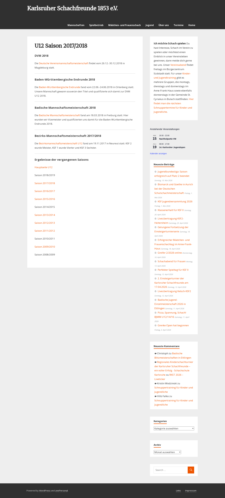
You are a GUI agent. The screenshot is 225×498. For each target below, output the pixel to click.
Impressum (190, 490)
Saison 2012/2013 (45, 222)
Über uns (164, 25)
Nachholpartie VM (167, 139)
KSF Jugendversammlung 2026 (175, 201)
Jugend (150, 25)
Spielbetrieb (96, 25)
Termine (179, 25)
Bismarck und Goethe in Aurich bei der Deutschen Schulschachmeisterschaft (173, 189)
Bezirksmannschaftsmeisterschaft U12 (61, 143)
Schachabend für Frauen (172, 261)
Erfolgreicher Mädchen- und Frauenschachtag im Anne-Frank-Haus (173, 244)
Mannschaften (76, 25)
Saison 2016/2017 (45, 191)
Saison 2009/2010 (45, 246)
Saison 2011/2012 (45, 230)
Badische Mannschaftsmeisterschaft (59, 115)
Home (191, 25)
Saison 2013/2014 (45, 215)
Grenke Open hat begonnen (173, 325)
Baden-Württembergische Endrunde (59, 87)
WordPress (45, 490)
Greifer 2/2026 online (170, 252)
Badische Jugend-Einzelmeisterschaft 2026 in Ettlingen (170, 304)
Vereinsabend (178, 64)
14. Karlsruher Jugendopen (172, 147)
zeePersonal (61, 490)
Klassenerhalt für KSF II (171, 210)
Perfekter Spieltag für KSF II (173, 269)
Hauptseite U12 (44, 167)
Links (178, 490)
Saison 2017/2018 (45, 183)
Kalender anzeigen (158, 153)
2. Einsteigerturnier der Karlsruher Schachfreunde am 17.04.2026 (171, 283)
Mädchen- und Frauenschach (124, 25)
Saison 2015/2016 (45, 199)
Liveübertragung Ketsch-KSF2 (174, 291)
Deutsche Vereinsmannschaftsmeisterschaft (63, 63)
